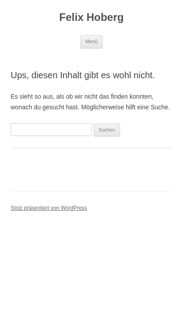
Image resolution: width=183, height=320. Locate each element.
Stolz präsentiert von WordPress (49, 208)
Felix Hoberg (91, 17)
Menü (91, 41)
